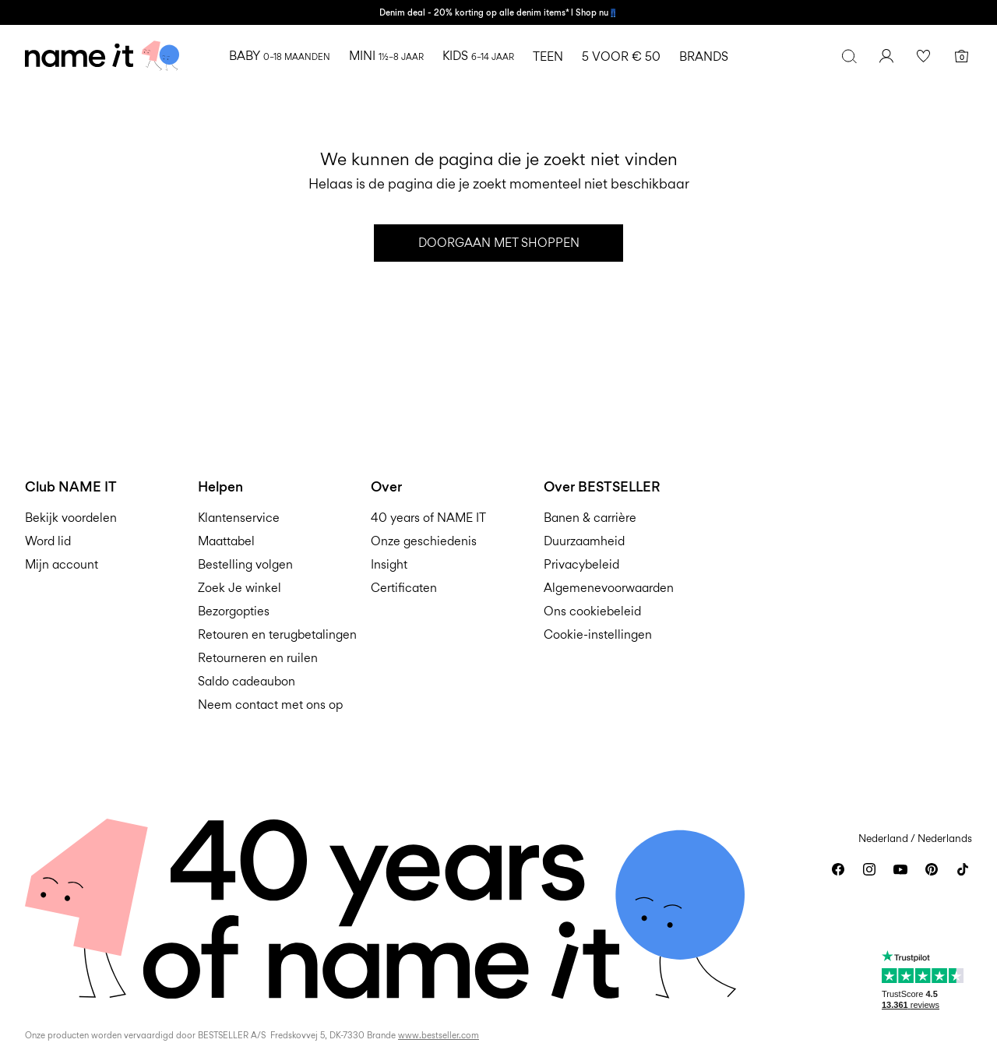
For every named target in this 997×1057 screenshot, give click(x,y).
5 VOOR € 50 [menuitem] (621, 56)
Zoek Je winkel (239, 587)
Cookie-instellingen (598, 634)
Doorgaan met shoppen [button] (499, 242)
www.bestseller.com (438, 1035)
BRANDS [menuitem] (703, 56)
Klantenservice (239, 517)
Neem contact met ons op (270, 704)
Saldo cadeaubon (246, 681)
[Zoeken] (849, 56)
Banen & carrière (590, 517)
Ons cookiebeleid (592, 611)
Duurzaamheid (584, 541)
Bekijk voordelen (71, 517)
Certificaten (404, 587)
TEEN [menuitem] (548, 56)
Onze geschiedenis (424, 541)
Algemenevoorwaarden (609, 587)
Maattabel (226, 541)
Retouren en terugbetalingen (277, 634)
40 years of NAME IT (428, 517)
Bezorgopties (234, 611)
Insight (389, 564)
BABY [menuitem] (279, 55)
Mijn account (61, 564)
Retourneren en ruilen (258, 657)
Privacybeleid (581, 564)
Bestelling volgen (245, 564)
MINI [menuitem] (386, 55)
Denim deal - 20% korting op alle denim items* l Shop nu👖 (498, 12)
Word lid (48, 541)
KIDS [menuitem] (478, 55)
